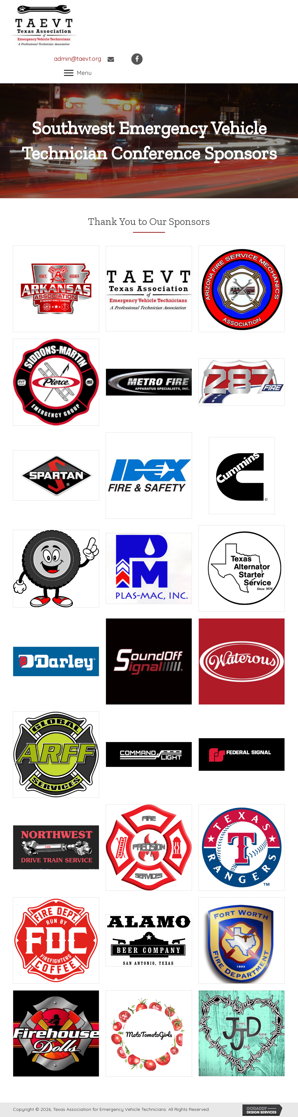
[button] (77, 73)
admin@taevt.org (77, 58)
